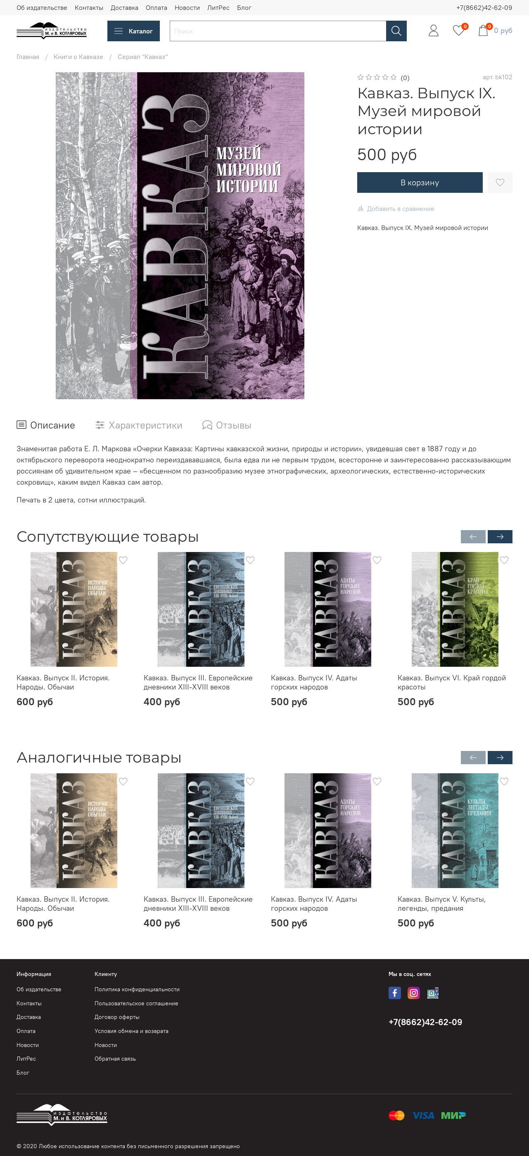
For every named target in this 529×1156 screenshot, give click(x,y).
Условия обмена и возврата (131, 1031)
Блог (244, 7)
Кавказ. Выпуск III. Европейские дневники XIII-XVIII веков (198, 682)
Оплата (156, 7)
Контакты (89, 7)
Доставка (124, 7)
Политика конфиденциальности (137, 989)
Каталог (133, 31)
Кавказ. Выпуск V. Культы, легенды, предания (442, 903)
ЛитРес (218, 7)
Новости (187, 7)
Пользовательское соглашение (136, 1003)
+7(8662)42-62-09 (484, 7)
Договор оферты (117, 1017)
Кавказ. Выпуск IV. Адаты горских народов (314, 682)
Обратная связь (115, 1058)
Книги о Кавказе (78, 56)
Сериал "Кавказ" (143, 56)
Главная (28, 56)
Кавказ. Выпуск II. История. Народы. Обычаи (63, 682)
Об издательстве (42, 7)
